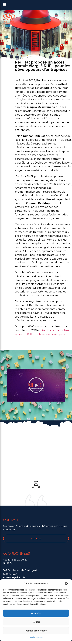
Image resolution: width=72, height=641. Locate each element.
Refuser (36, 622)
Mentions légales (37, 637)
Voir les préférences (36, 630)
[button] (67, 583)
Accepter (36, 613)
